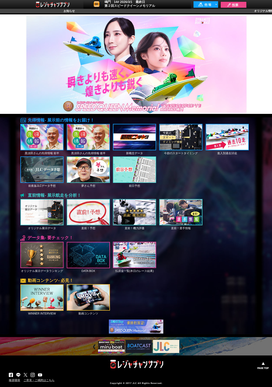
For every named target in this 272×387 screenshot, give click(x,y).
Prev (95, 347)
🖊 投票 (232, 5)
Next (182, 347)
